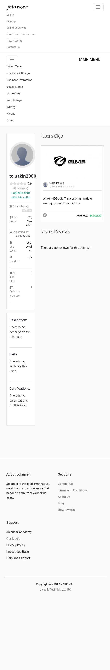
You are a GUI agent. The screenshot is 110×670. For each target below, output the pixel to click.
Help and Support (18, 558)
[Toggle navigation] (98, 7)
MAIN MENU (89, 59)
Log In (10, 14)
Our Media (13, 538)
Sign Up (11, 21)
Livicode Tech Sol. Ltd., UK (55, 589)
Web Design (14, 100)
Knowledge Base (17, 551)
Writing (11, 107)
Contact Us (13, 47)
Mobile (11, 113)
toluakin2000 (57, 182)
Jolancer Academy (19, 532)
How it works (67, 510)
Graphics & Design (18, 73)
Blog (61, 503)
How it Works (14, 40)
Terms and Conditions (73, 490)
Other (10, 120)
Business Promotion (19, 80)
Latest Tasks (15, 66)
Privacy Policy (15, 545)
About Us (64, 497)
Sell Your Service (16, 27)
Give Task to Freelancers (21, 34)
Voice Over (13, 93)
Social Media (15, 86)
